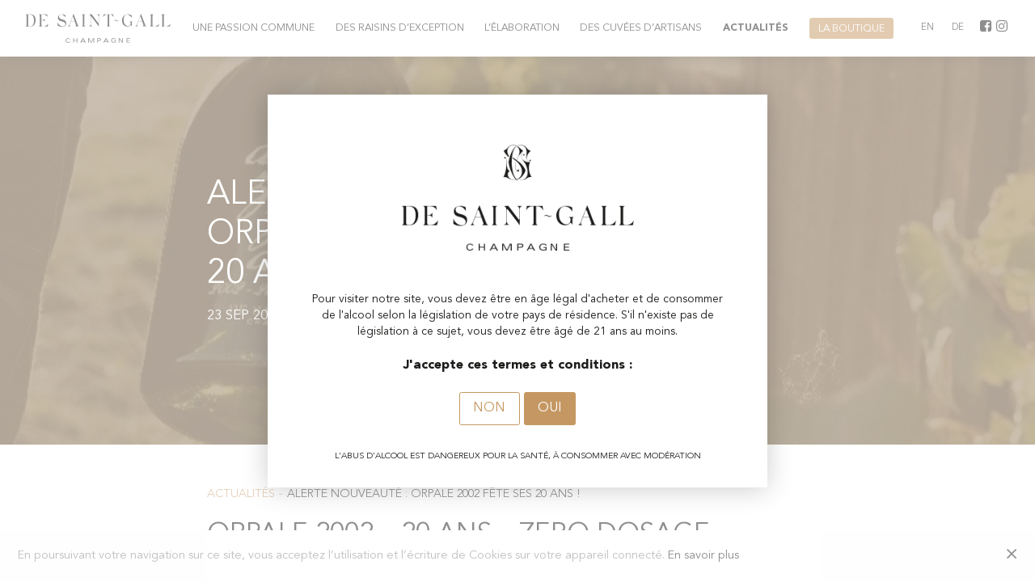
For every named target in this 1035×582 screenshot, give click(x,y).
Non (489, 408)
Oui (550, 408)
